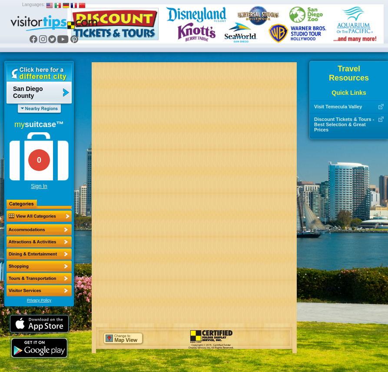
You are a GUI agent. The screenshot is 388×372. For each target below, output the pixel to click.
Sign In (39, 186)
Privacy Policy (39, 300)
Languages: (33, 4)
